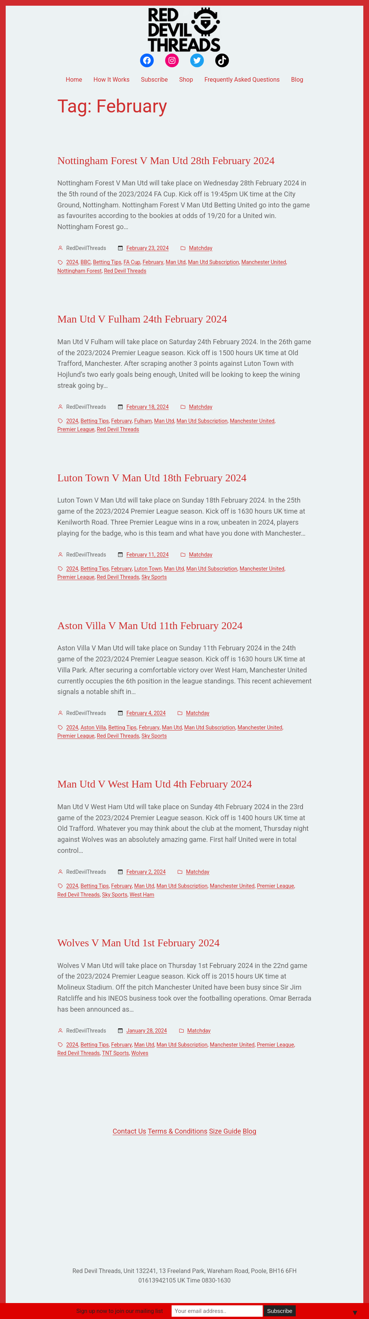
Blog (249, 1131)
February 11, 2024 (147, 555)
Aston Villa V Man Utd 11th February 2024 (150, 625)
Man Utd (176, 262)
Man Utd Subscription (213, 262)
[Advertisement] (184, 1201)
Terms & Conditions (177, 1131)
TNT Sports (115, 1053)
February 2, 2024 (146, 872)
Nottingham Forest (79, 271)
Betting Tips (107, 262)
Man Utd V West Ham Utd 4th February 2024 (154, 784)
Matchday (201, 248)
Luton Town (148, 569)
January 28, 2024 (146, 1031)
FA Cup (132, 262)
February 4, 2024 (146, 713)
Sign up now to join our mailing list (119, 1311)
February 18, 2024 (147, 407)
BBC (85, 262)
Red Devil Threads (125, 271)
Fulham (143, 421)
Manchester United (263, 262)
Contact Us (129, 1131)
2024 (72, 262)
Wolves (139, 1053)
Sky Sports (154, 577)
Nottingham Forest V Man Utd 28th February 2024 (165, 160)
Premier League (76, 429)
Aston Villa (93, 727)
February (153, 262)
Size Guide (225, 1131)
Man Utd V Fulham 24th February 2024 (142, 319)
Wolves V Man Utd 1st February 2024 (138, 943)
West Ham (142, 895)
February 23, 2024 (147, 248)
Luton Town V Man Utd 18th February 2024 (151, 478)
